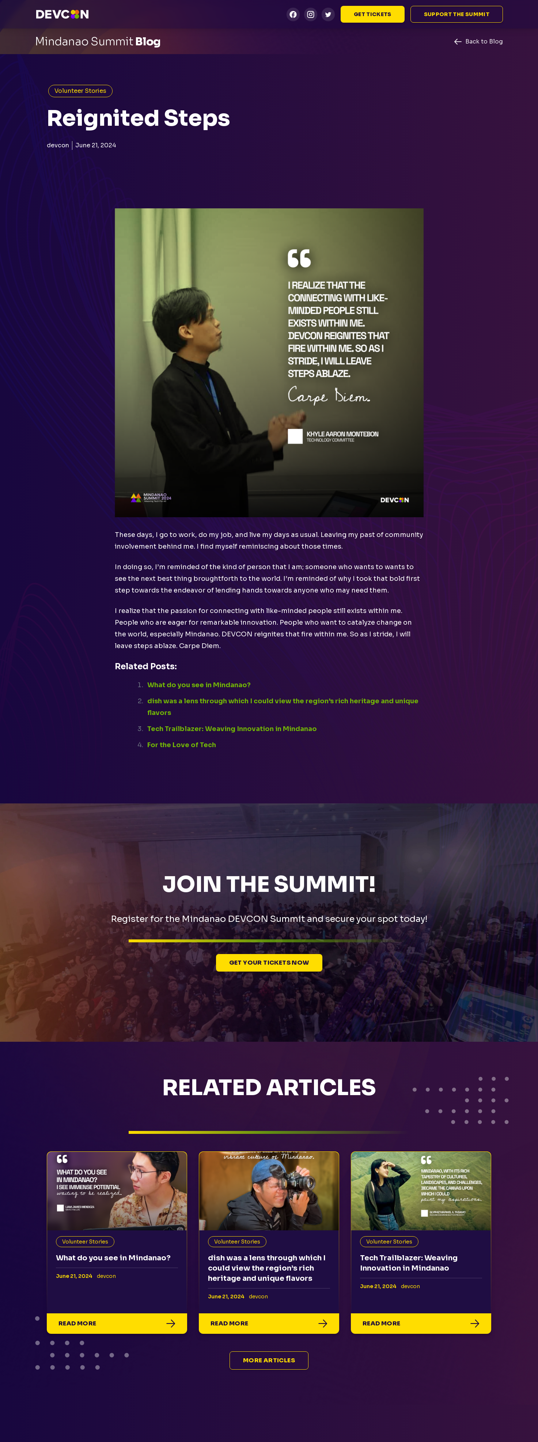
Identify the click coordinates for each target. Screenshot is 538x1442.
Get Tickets (372, 14)
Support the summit (456, 14)
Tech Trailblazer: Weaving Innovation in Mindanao (232, 729)
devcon (58, 145)
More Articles (269, 1360)
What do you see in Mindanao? (199, 685)
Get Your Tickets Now (269, 962)
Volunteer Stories (80, 91)
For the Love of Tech (181, 745)
